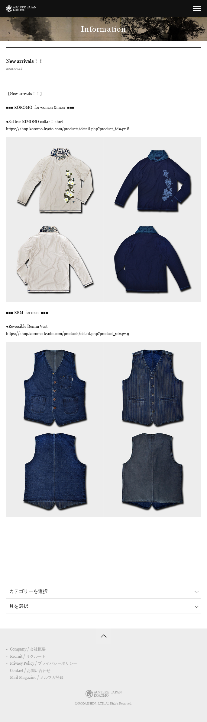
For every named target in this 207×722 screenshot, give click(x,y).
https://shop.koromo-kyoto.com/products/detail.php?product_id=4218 (67, 128)
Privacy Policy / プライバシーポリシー (43, 663)
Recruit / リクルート (28, 656)
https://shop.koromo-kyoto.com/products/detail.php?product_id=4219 (67, 333)
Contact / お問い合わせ (30, 670)
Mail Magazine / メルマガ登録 (36, 677)
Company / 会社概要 (28, 649)
